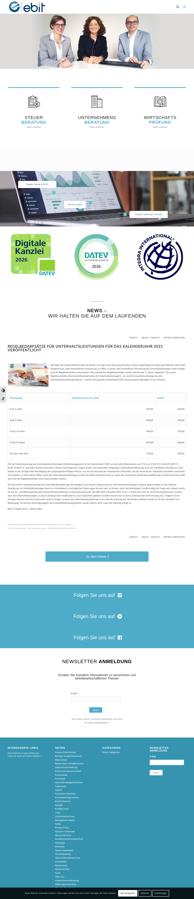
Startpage (60, 842)
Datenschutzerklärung (66, 767)
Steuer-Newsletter (64, 850)
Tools (57, 873)
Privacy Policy (62, 827)
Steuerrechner (62, 869)
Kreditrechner (62, 808)
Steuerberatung (63, 854)
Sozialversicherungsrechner (69, 839)
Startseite (60, 846)
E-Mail (75, 693)
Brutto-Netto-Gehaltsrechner (69, 763)
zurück (133, 337)
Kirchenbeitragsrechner (67, 797)
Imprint (58, 790)
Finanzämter (61, 775)
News (58, 824)
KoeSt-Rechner (63, 801)
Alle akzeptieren (128, 893)
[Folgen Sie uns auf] (97, 595)
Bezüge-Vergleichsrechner (68, 756)
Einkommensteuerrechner (68, 771)
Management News (65, 820)
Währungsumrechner (65, 884)
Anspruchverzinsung (65, 752)
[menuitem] (177, 7)
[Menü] (184, 7)
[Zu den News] (96, 556)
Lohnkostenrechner (64, 816)
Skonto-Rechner (63, 835)
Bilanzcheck (61, 760)
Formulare (60, 778)
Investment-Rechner (65, 793)
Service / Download (65, 831)
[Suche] (177, 7)
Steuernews (61, 865)
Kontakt (59, 805)
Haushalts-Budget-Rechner (69, 782)
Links (57, 812)
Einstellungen (161, 893)
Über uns (59, 876)
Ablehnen (145, 893)
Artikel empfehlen (174, 337)
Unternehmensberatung (67, 880)
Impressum (60, 786)
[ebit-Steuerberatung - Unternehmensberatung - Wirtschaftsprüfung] (27, 7)
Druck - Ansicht (150, 337)
